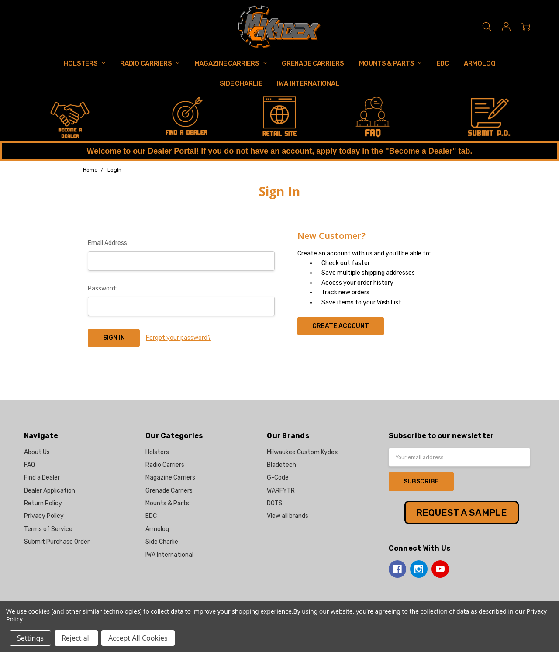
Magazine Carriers (230, 63)
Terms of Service (48, 529)
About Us (37, 452)
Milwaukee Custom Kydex (302, 452)
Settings (30, 638)
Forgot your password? (178, 338)
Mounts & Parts (390, 63)
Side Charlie (241, 83)
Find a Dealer (42, 477)
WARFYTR (281, 490)
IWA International (308, 83)
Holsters (84, 63)
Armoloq (480, 63)
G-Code (278, 477)
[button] (70, 117)
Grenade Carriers (313, 63)
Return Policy (43, 503)
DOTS (275, 503)
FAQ (29, 465)
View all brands (287, 516)
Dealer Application (49, 490)
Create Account (340, 326)
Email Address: (108, 243)
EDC (442, 63)
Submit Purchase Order (57, 541)
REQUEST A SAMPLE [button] (461, 512)
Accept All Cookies (138, 638)
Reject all (76, 638)
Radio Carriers (149, 63)
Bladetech (281, 465)
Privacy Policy (44, 516)
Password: (102, 288)
